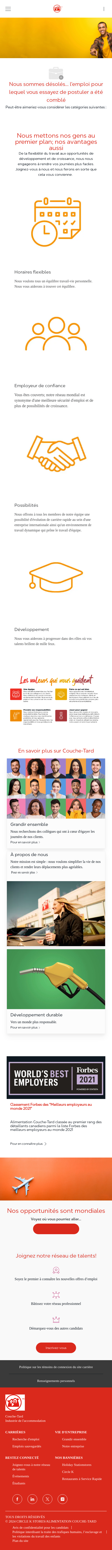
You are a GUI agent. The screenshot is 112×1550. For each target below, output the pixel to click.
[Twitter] (47, 1499)
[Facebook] (17, 1499)
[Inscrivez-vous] (56, 1348)
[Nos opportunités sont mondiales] (56, 1199)
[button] (8, 8)
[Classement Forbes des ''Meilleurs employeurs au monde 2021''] (56, 1101)
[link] (56, 1403)
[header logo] (56, 8)
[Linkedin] (32, 1499)
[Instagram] (62, 1499)
